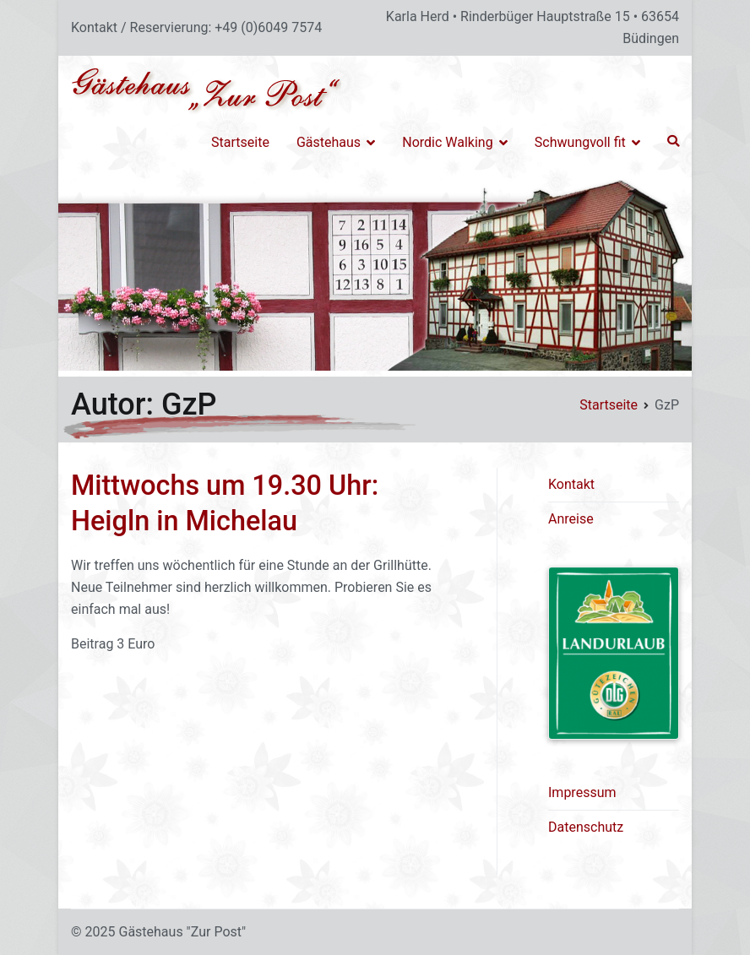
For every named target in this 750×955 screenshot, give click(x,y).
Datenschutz (585, 827)
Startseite (240, 142)
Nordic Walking (447, 142)
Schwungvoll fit (580, 142)
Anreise (571, 519)
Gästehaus (328, 142)
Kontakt (571, 484)
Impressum (582, 792)
